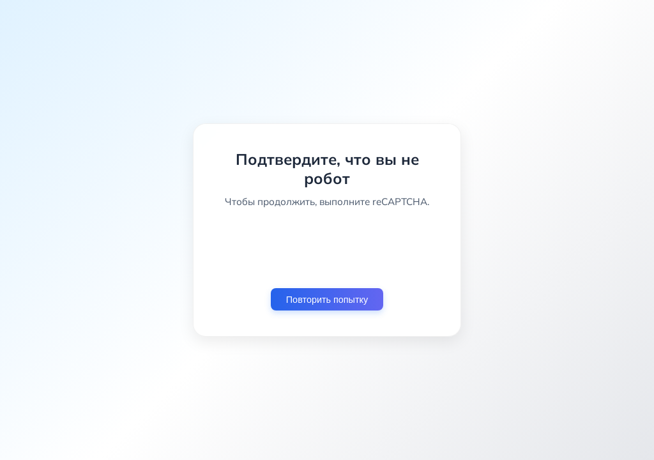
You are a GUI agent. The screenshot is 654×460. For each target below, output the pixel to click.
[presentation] (327, 248)
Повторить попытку (327, 300)
